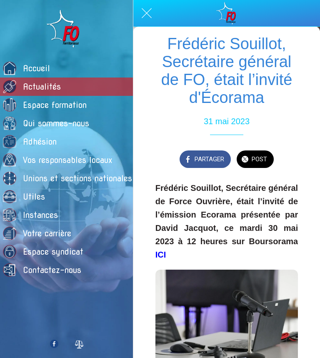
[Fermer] (147, 13)
